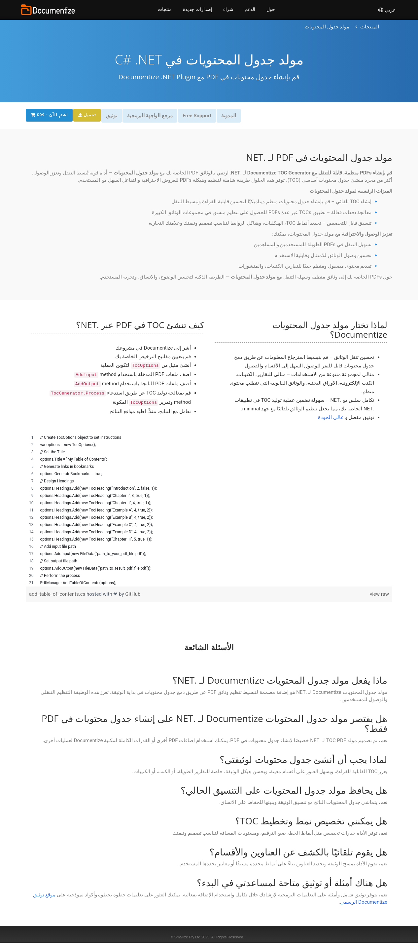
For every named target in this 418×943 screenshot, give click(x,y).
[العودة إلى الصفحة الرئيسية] (369, 27)
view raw (379, 594)
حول (271, 10)
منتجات (164, 10)
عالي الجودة (331, 417)
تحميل (88, 115)
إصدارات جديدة (197, 10)
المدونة (232, 116)
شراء (228, 10)
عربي (387, 10)
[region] (209, 510)
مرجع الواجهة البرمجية (152, 116)
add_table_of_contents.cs (58, 594)
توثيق (113, 116)
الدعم (250, 10)
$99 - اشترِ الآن (49, 115)
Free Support (200, 116)
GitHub (132, 594)
